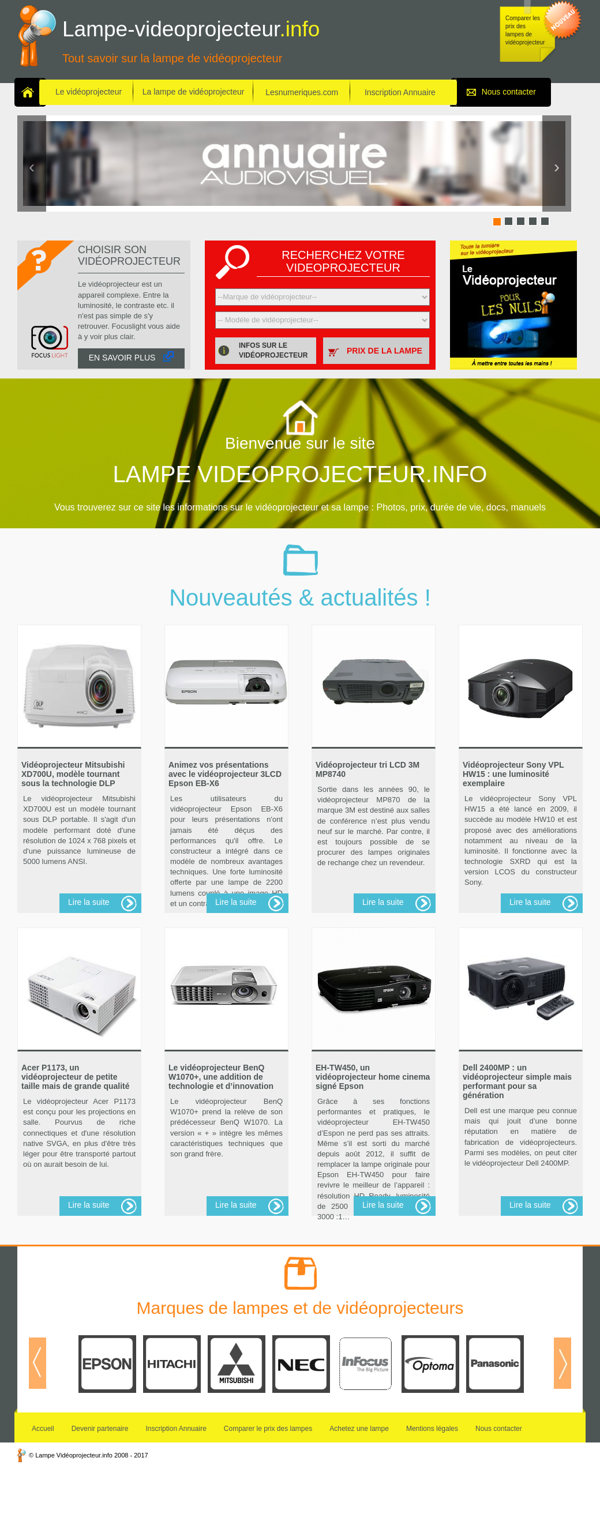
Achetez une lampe (359, 1429)
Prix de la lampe (384, 350)
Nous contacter (509, 91)
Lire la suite (89, 902)
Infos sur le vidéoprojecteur (273, 350)
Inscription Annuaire (400, 92)
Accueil (43, 1429)
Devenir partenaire (100, 1429)
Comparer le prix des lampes (268, 1429)
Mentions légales (432, 1429)
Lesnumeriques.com (301, 92)
